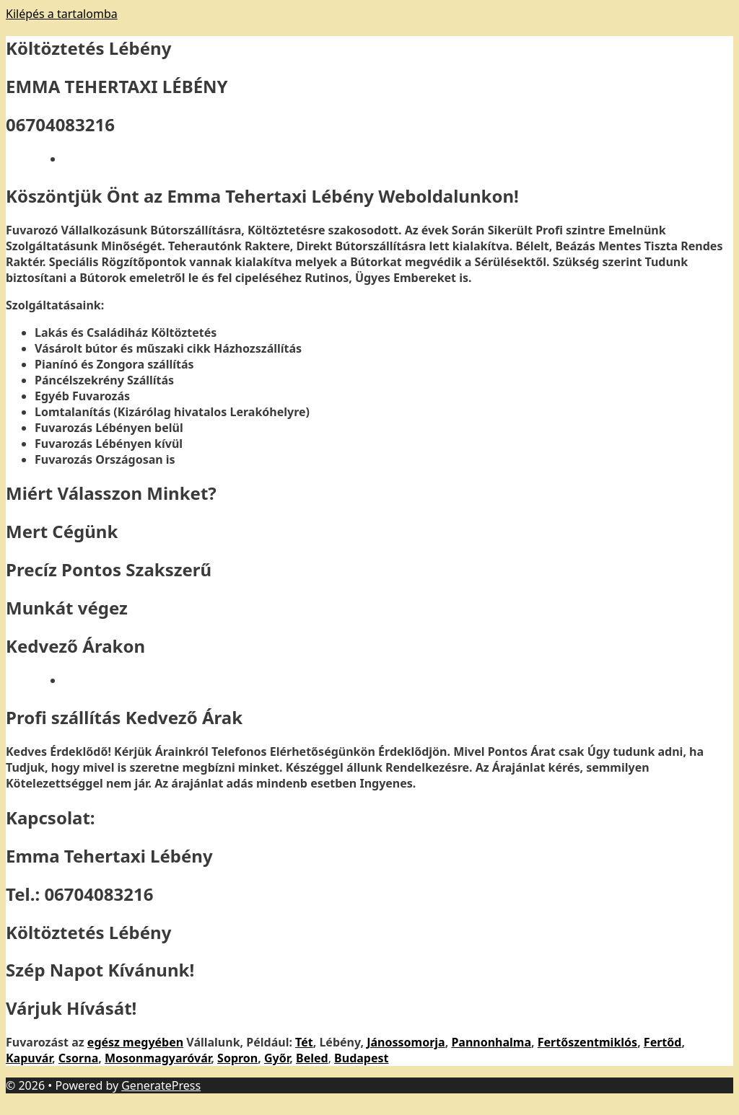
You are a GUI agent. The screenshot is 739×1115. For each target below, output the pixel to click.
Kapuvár (29, 1058)
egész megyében (135, 1042)
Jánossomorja (406, 1042)
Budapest (361, 1058)
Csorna (78, 1058)
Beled (312, 1058)
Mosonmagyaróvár (158, 1058)
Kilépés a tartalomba (62, 14)
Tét (304, 1042)
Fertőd (663, 1042)
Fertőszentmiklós (587, 1042)
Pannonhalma (491, 1042)
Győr (276, 1058)
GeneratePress (161, 1085)
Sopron (237, 1058)
